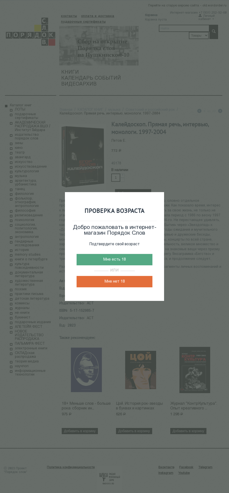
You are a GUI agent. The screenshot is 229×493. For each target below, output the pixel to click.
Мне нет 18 (114, 282)
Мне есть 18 (114, 260)
